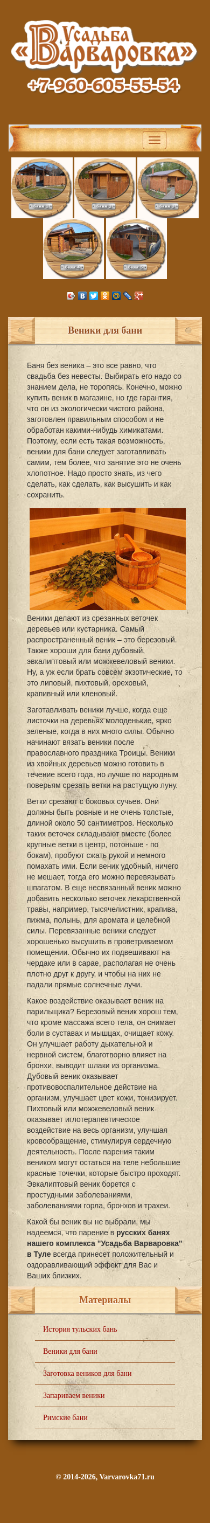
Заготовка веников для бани (87, 1373)
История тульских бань (80, 1329)
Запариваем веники (73, 1396)
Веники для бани (70, 1351)
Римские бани (65, 1418)
